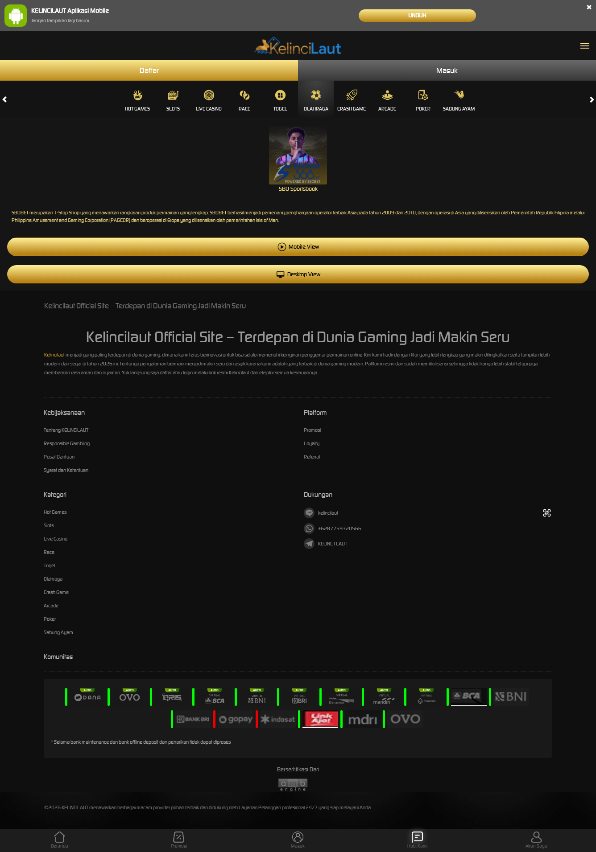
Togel (280, 101)
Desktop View (298, 274)
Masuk (447, 70)
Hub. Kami (417, 840)
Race (244, 101)
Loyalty (311, 443)
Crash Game (351, 101)
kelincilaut (321, 513)
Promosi (312, 430)
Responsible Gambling (67, 443)
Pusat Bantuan (59, 457)
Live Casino (209, 101)
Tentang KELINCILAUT (66, 430)
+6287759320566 (332, 528)
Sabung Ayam (459, 101)
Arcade (387, 101)
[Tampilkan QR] (546, 513)
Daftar (149, 70)
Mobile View (304, 246)
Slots (173, 101)
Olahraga (316, 101)
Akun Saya (536, 840)
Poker (423, 101)
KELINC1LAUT (325, 543)
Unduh (417, 15)
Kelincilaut (54, 355)
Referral (312, 457)
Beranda (59, 840)
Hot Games (137, 101)
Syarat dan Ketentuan (66, 470)
